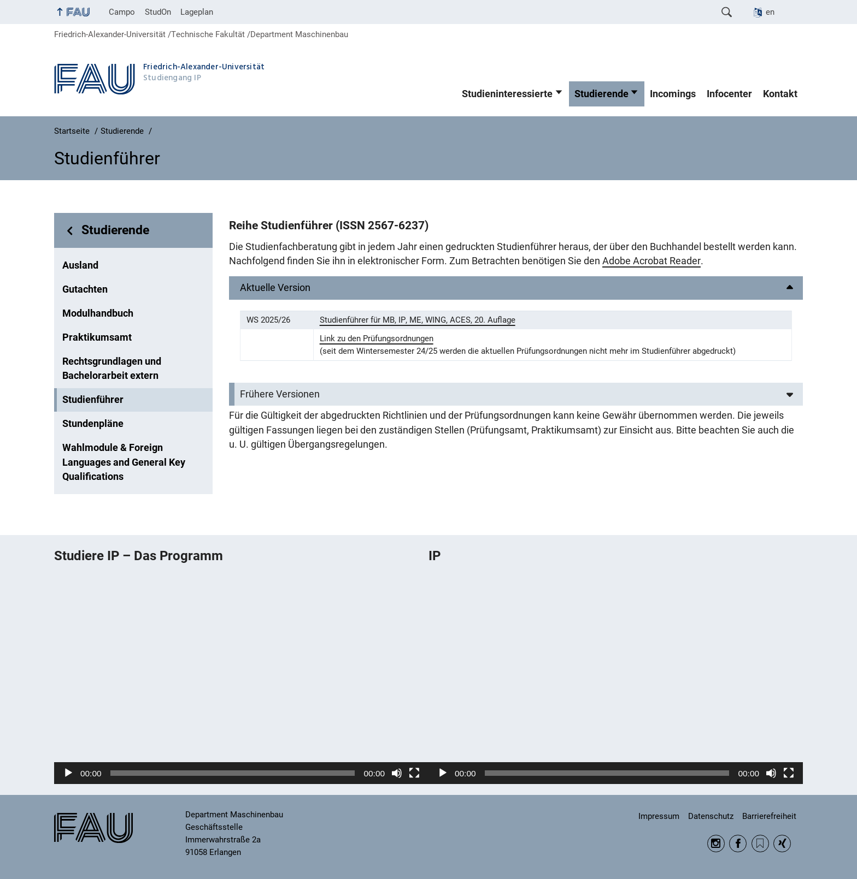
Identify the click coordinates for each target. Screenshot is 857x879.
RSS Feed (760, 843)
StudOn (158, 12)
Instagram (716, 843)
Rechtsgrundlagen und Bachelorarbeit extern (111, 368)
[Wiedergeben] (68, 773)
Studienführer (93, 399)
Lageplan (196, 12)
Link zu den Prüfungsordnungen (376, 338)
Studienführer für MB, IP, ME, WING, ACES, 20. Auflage (417, 320)
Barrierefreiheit (769, 816)
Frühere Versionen (280, 394)
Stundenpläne (93, 423)
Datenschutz (710, 816)
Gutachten (85, 289)
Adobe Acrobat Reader (651, 261)
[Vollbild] (414, 773)
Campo (122, 12)
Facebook (738, 843)
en (770, 12)
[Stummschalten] (396, 773)
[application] (241, 678)
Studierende (601, 93)
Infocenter (729, 93)
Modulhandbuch (97, 313)
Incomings (673, 93)
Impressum (658, 816)
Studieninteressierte (507, 93)
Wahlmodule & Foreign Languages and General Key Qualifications (123, 462)
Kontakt (780, 93)
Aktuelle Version (275, 287)
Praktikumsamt (97, 337)
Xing (782, 843)
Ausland (80, 265)
